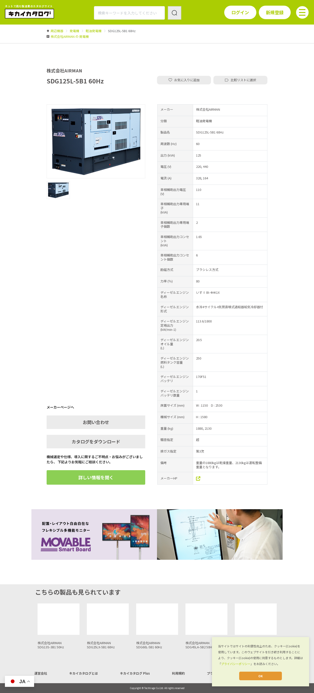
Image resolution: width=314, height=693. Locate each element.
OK (260, 676)
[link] (57, 30)
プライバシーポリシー (235, 664)
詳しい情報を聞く (96, 477)
